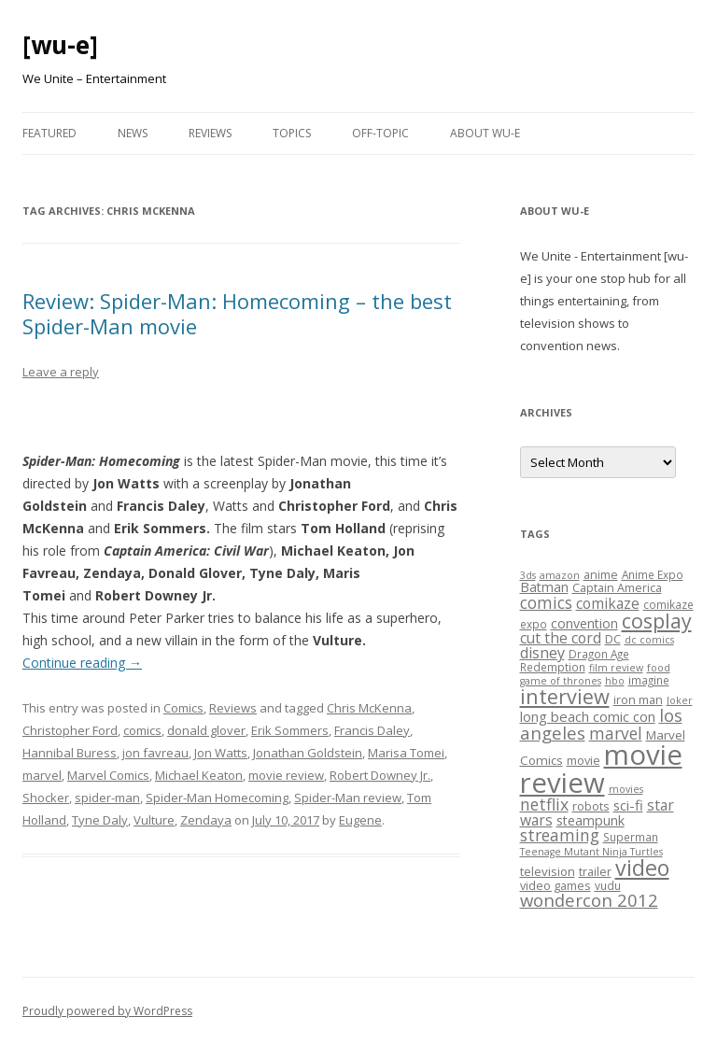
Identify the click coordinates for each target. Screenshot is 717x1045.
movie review (286, 775)
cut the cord (560, 638)
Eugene (360, 820)
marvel (42, 775)
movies (626, 789)
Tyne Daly (100, 820)
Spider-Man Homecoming (217, 797)
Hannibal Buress (69, 752)
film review (616, 667)
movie (583, 760)
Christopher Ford (70, 730)
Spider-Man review (347, 797)
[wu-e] (60, 45)
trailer (595, 871)
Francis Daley (372, 730)
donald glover (206, 730)
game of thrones (560, 680)
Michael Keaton (199, 775)
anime (600, 574)
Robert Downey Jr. (380, 775)
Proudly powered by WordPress (107, 1011)
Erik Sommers (290, 730)
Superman (630, 836)
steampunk (590, 820)
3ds (528, 575)
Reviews (210, 133)
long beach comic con (587, 716)
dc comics (649, 639)
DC (613, 638)
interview (565, 696)
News (133, 133)
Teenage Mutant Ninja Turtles (591, 851)
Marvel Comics (108, 775)
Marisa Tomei (406, 752)
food (658, 667)
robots (591, 806)
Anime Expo (652, 574)
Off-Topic (380, 133)
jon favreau (155, 752)
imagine (648, 679)
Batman (544, 587)
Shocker (45, 797)
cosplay (657, 620)
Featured (49, 133)
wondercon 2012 (589, 899)
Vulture (154, 820)
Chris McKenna (369, 707)
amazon (560, 575)
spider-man (107, 797)
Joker (680, 700)
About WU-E (485, 133)
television (547, 871)
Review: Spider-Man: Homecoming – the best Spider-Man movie (237, 313)
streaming (559, 835)
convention (584, 623)
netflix (544, 804)
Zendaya (206, 820)
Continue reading (82, 662)
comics (142, 730)
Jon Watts (220, 752)
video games (555, 885)
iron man (638, 699)
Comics (183, 707)
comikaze (608, 603)
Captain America (617, 587)
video (642, 868)
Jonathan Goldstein (307, 752)
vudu (608, 885)
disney (542, 653)
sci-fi (628, 805)
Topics (292, 133)
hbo (615, 680)
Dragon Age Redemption (574, 660)
